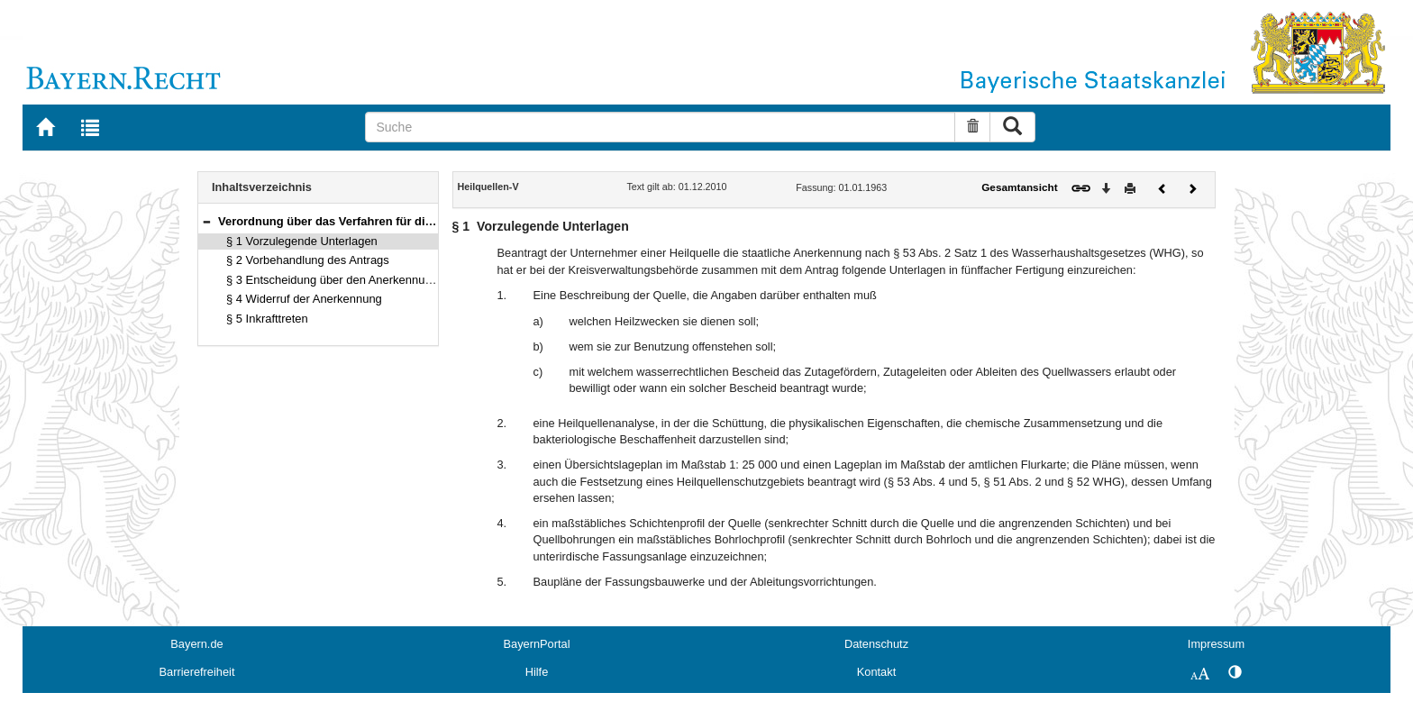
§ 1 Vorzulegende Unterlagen (302, 241)
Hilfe (537, 672)
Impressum (1216, 644)
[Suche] (660, 127)
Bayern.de (196, 644)
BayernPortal (537, 644)
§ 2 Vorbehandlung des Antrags (307, 260)
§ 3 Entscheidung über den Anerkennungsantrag (351, 280)
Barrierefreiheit (197, 672)
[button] (206, 221)
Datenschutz (876, 644)
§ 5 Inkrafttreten (267, 318)
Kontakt (876, 672)
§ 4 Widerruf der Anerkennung (304, 298)
